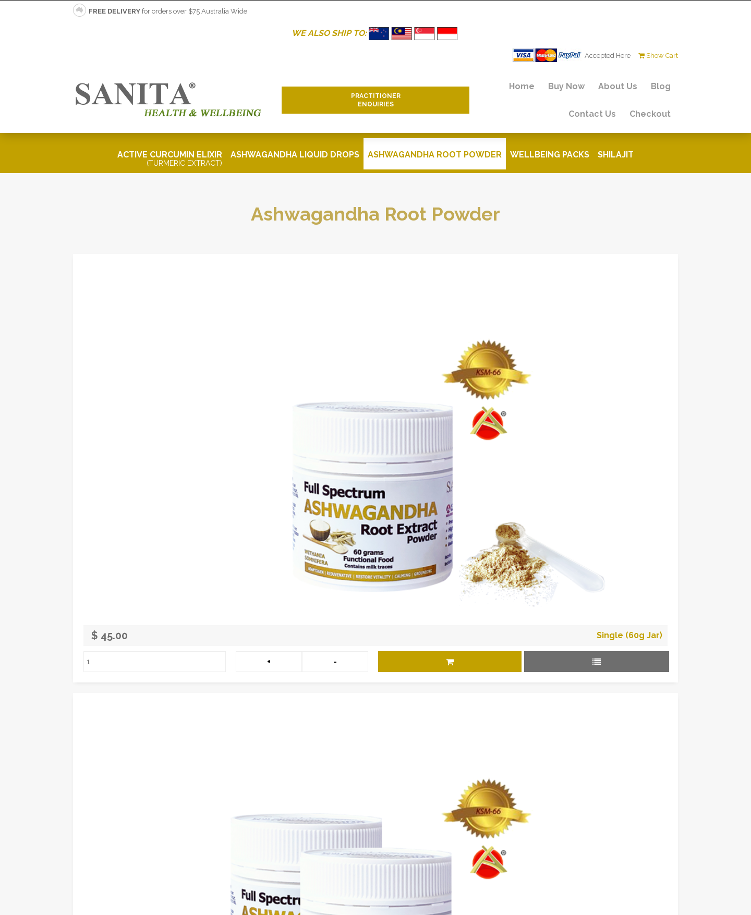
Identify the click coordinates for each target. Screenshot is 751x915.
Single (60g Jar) (629, 635)
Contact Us (592, 114)
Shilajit (616, 155)
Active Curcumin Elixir (169, 158)
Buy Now (566, 86)
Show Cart (658, 55)
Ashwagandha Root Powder (435, 155)
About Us (617, 86)
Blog (661, 86)
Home (522, 86)
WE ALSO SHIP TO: (376, 33)
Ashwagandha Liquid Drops (295, 155)
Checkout (650, 114)
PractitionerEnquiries (376, 100)
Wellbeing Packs (549, 155)
